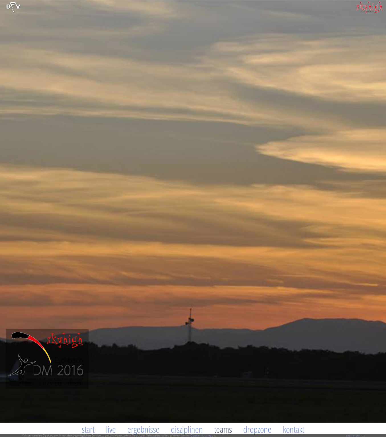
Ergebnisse (143, 429)
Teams (223, 429)
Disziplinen (187, 429)
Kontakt (293, 429)
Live (111, 429)
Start (88, 429)
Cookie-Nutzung (201, 435)
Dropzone (257, 429)
